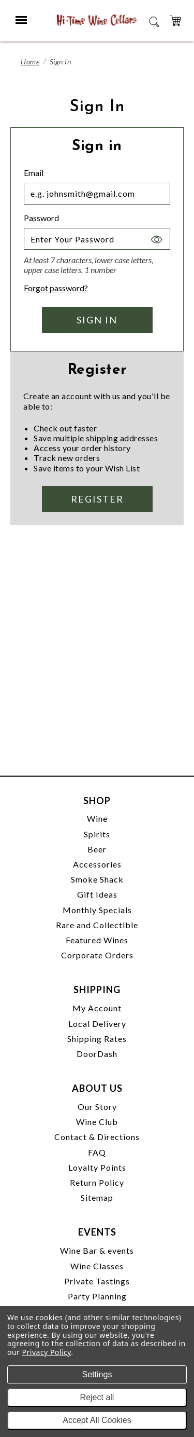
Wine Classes (97, 1266)
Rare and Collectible (97, 925)
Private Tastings (97, 1281)
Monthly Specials (97, 910)
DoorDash (97, 1054)
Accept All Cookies (97, 1420)
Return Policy (97, 1182)
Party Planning (97, 1296)
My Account (97, 1008)
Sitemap (97, 1197)
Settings (97, 1374)
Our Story (97, 1106)
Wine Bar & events (97, 1250)
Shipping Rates (97, 1038)
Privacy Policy (46, 1352)
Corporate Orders (97, 955)
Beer (97, 849)
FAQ (97, 1152)
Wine (97, 818)
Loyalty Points (97, 1167)
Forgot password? (56, 288)
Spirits (97, 834)
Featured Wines (97, 940)
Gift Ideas (97, 894)
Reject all (97, 1397)
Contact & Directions (97, 1137)
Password (41, 218)
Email (33, 173)
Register (97, 499)
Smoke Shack (97, 879)
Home (30, 61)
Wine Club (97, 1122)
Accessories (97, 864)
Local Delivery (97, 1023)
